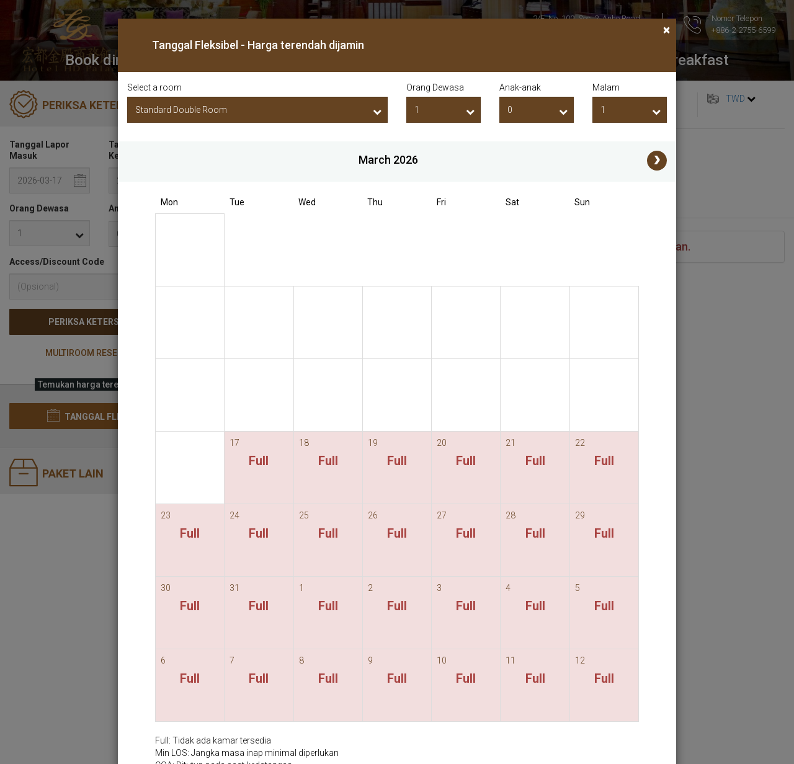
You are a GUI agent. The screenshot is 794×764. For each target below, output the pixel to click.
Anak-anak (520, 87)
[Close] (666, 30)
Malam (606, 87)
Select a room (154, 87)
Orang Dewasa (435, 87)
